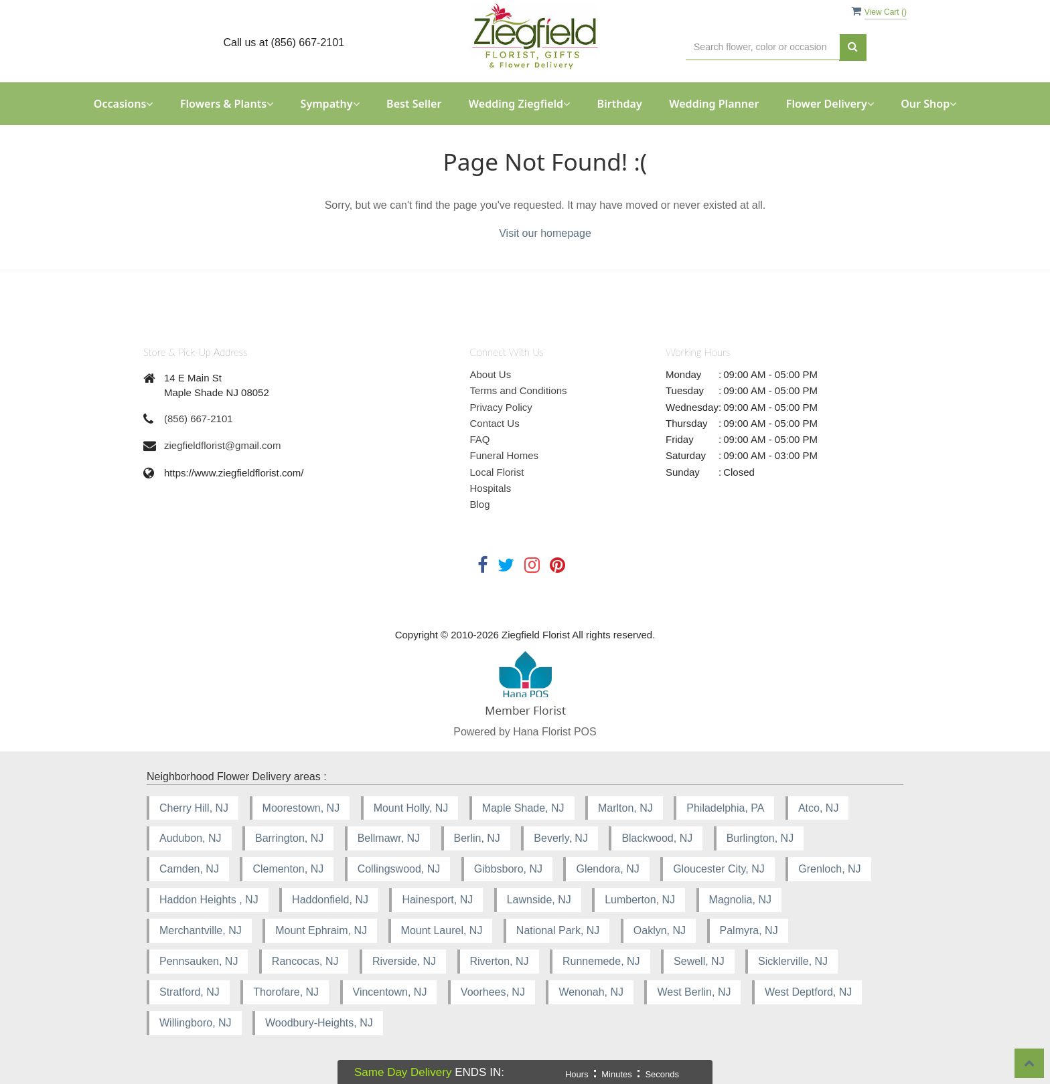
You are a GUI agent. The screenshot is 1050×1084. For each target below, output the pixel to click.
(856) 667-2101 (198, 418)
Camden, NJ (189, 869)
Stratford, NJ (189, 992)
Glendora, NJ (607, 869)
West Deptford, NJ (808, 992)
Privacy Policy (501, 407)
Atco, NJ (818, 808)
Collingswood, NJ (399, 869)
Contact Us (495, 423)
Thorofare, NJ (286, 992)
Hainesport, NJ (437, 899)
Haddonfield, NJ (330, 899)
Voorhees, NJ (493, 992)
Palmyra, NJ (749, 930)
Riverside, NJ (404, 961)
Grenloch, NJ (829, 869)
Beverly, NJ (561, 838)
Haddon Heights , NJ (208, 899)
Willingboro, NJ (195, 1022)
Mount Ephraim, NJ (321, 930)
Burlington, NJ (760, 838)
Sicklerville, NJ (793, 961)
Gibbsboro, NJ (508, 869)
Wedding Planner (714, 103)
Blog (480, 504)
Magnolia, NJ (740, 899)
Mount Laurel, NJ (442, 930)
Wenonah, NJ (590, 992)
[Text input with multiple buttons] (763, 47)
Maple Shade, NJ (523, 808)
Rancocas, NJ (305, 961)
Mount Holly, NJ (411, 808)
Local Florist (497, 472)
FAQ (480, 439)
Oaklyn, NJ (659, 930)
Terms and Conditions (518, 390)
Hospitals (491, 488)
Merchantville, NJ (200, 930)
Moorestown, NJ (301, 808)
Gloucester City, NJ (719, 869)
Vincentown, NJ (390, 992)
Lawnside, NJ (539, 899)
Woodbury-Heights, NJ (319, 1022)
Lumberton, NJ (640, 899)
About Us (491, 374)
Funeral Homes (504, 455)
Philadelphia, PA (725, 808)
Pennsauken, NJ (198, 961)
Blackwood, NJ (656, 838)
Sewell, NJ (699, 961)
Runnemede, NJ (601, 961)
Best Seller (413, 103)
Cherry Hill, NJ (193, 808)
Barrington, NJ (289, 838)
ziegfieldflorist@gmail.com (222, 445)
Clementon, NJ (287, 869)
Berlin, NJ (477, 838)
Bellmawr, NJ (389, 838)
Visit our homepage (545, 233)
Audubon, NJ (190, 838)
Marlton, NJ (625, 808)
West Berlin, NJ (694, 992)
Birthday (619, 103)
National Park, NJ (558, 930)
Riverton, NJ (499, 961)
